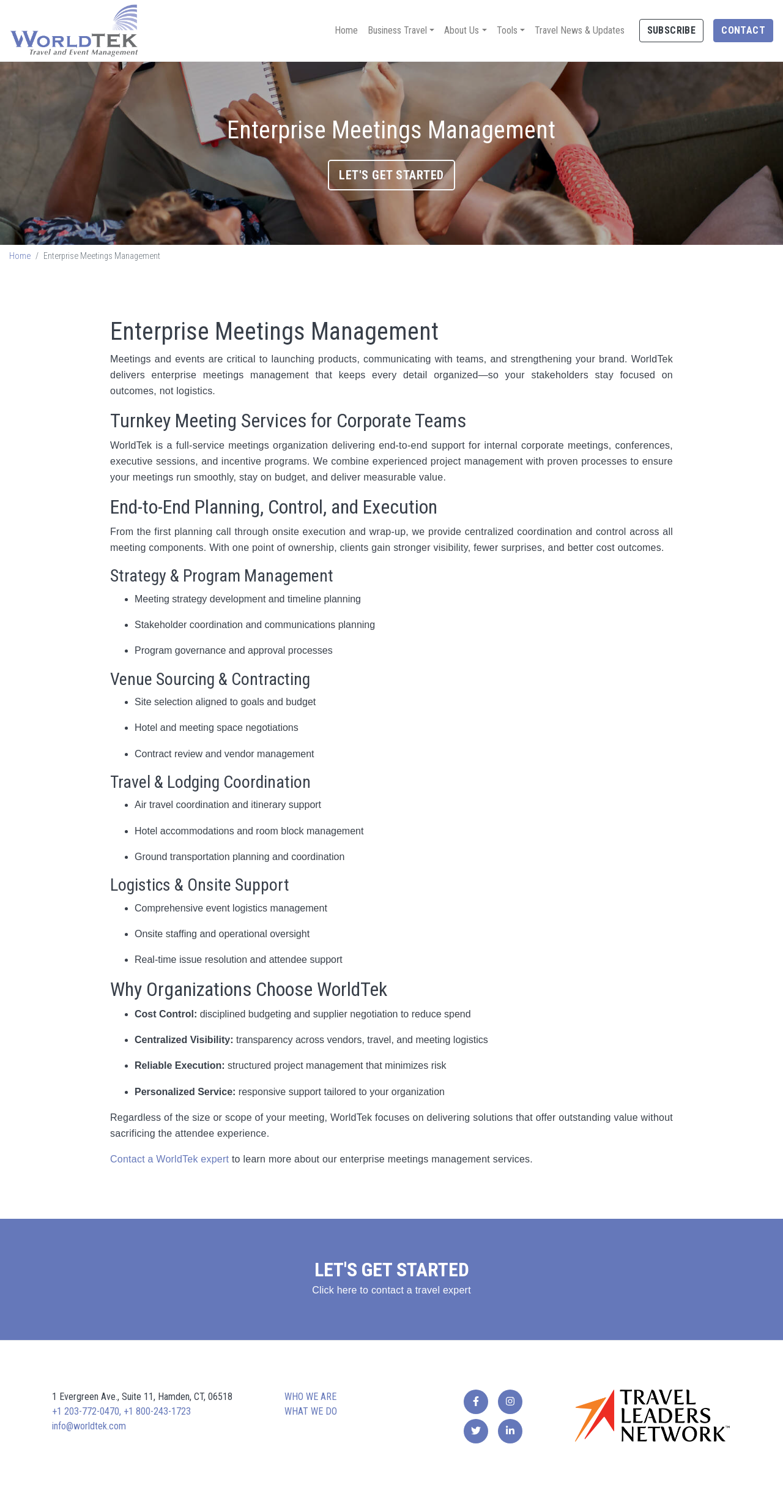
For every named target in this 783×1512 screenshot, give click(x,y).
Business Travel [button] (397, 30)
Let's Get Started (391, 175)
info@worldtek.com (89, 1426)
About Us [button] (461, 30)
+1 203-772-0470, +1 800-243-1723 (121, 1411)
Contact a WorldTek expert (169, 1159)
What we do (310, 1411)
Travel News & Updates (580, 30)
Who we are (310, 1396)
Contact (743, 30)
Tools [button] (507, 30)
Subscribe (671, 30)
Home (346, 30)
